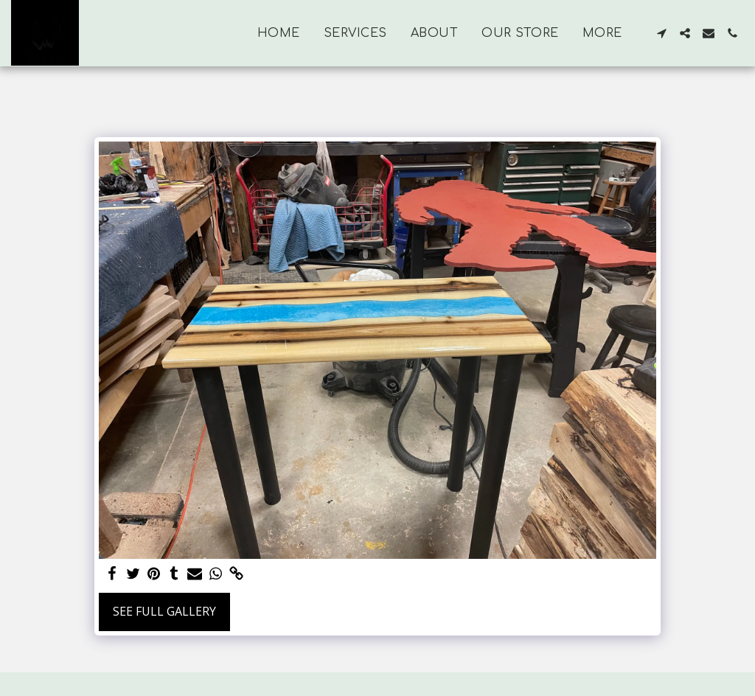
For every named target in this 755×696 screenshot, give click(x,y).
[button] (661, 33)
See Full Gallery (164, 611)
